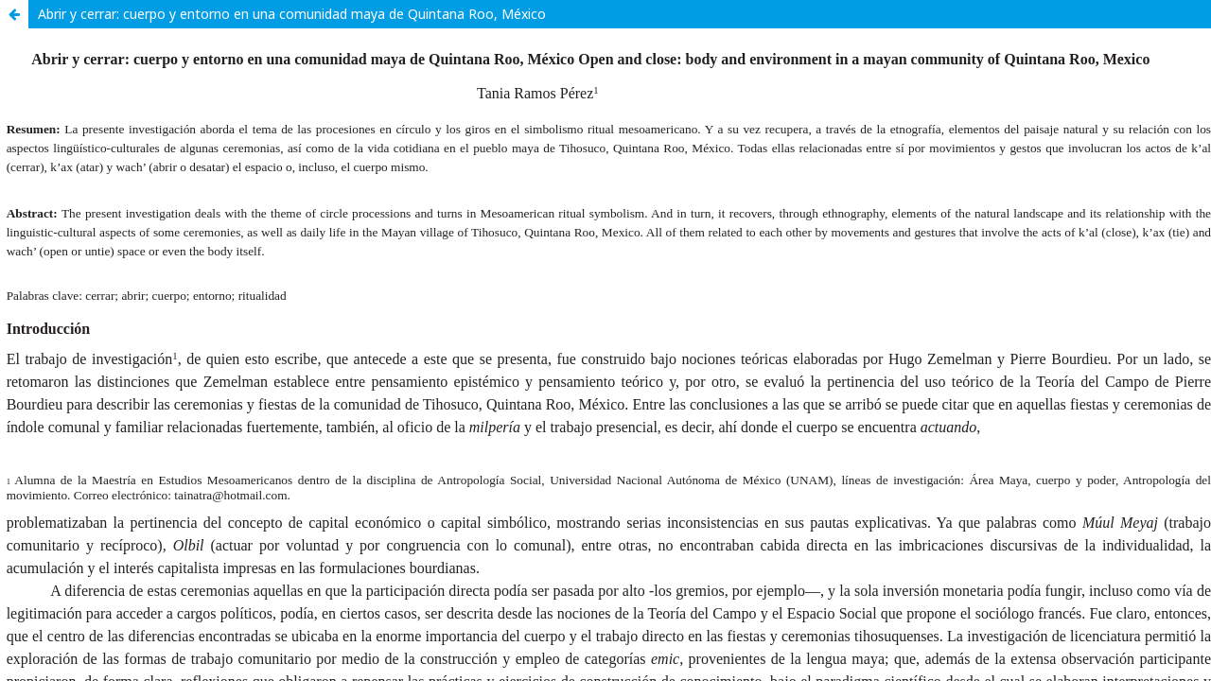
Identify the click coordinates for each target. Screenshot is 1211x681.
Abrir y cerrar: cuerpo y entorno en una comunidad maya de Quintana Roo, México (292, 14)
